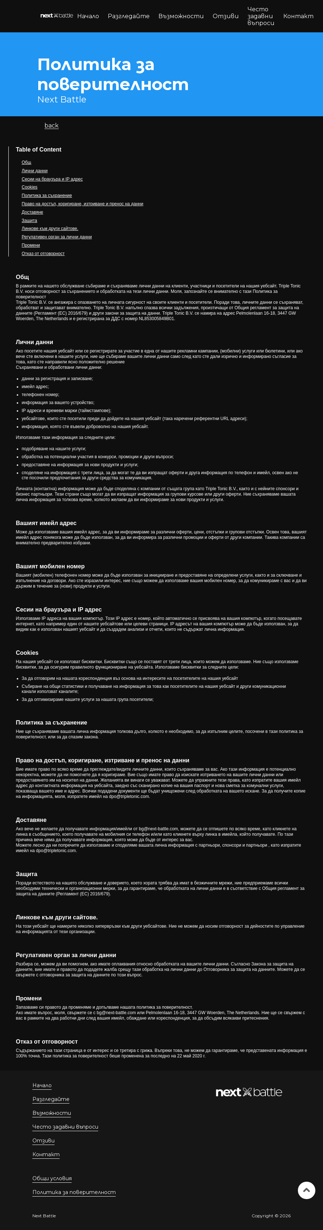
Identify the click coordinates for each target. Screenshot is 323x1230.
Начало (88, 16)
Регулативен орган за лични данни (57, 236)
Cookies (30, 187)
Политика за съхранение (47, 195)
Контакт (298, 16)
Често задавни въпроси (261, 16)
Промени (31, 245)
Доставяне (32, 212)
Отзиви (226, 16)
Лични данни (35, 170)
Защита (30, 220)
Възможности (181, 16)
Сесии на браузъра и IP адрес (52, 179)
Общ (26, 162)
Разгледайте (129, 16)
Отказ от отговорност (43, 253)
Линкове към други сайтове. (50, 228)
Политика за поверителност (74, 1192)
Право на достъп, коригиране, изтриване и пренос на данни (82, 203)
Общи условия (52, 1178)
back (51, 125)
